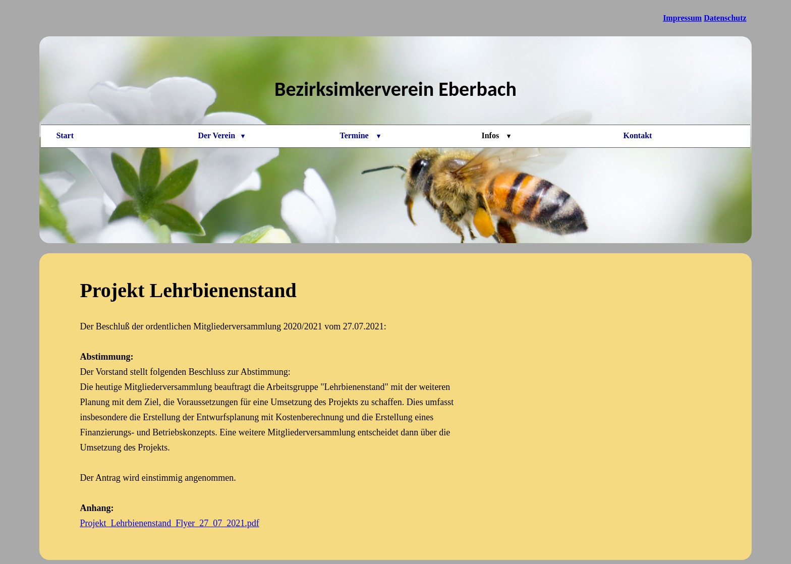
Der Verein (221, 135)
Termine (360, 135)
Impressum (682, 18)
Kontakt (638, 135)
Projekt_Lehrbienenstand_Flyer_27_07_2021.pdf (169, 523)
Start (65, 135)
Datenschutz (725, 18)
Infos (496, 135)
